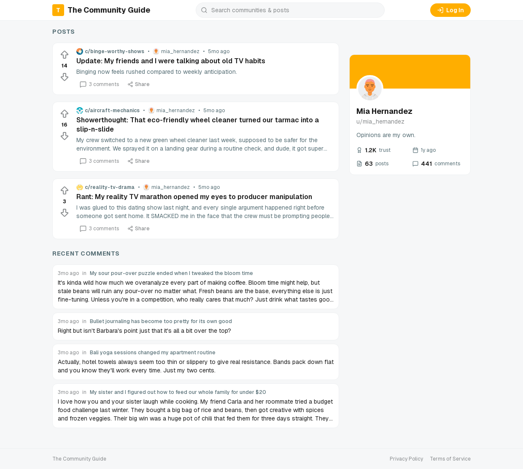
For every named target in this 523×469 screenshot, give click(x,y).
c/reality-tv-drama (105, 187)
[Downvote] (64, 77)
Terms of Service (450, 459)
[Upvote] (64, 55)
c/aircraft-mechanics (108, 110)
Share (138, 84)
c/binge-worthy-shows (110, 51)
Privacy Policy (406, 459)
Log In (450, 10)
